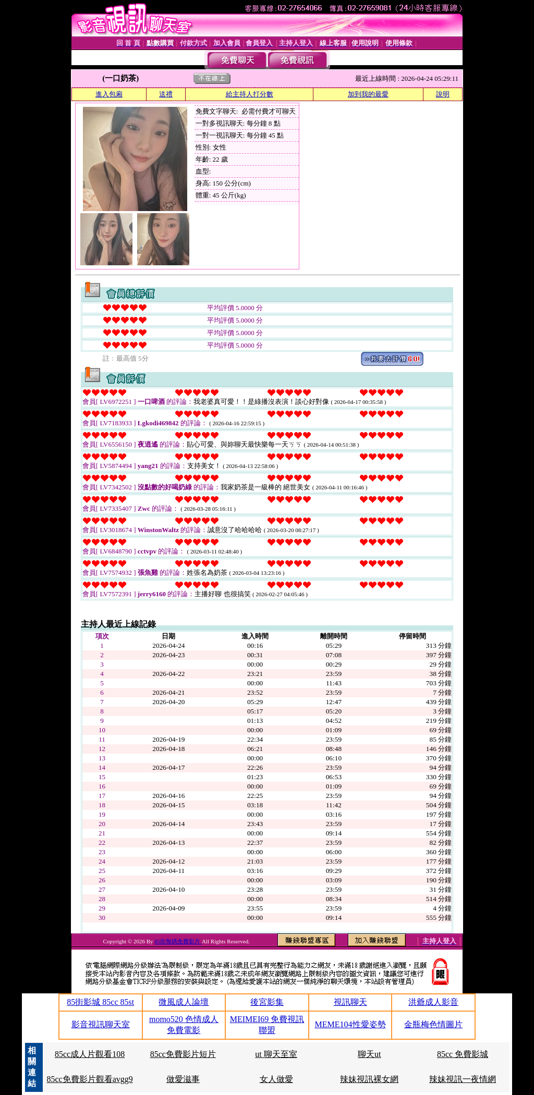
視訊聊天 (350, 1002)
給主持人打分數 (249, 94)
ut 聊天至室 (276, 1054)
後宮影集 (267, 1002)
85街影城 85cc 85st (100, 1002)
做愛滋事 (183, 1079)
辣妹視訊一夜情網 (462, 1079)
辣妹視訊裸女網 (369, 1079)
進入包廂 (109, 94)
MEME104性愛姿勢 (350, 1024)
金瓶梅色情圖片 (433, 1024)
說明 (443, 94)
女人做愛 (276, 1079)
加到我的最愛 (368, 94)
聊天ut (369, 1054)
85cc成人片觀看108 (90, 1054)
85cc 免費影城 (462, 1054)
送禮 (166, 94)
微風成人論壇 (184, 1002)
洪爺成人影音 (433, 1002)
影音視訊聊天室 (100, 1024)
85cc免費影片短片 (183, 1054)
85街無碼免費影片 (178, 941)
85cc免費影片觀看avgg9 (89, 1079)
